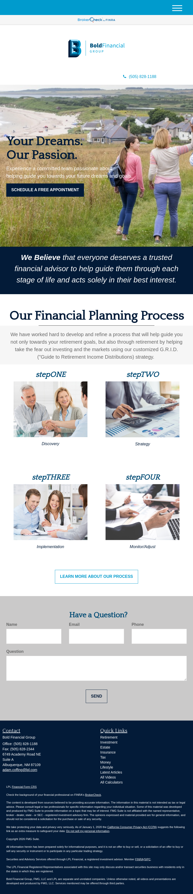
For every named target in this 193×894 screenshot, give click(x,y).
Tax (103, 757)
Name (11, 624)
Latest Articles (111, 772)
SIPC (147, 859)
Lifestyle (106, 767)
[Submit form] (96, 696)
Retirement (108, 737)
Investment (108, 742)
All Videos (108, 777)
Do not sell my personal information (87, 831)
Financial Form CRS (24, 786)
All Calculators (111, 782)
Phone (138, 624)
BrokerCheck (93, 794)
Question (15, 651)
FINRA (139, 859)
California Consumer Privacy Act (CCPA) (132, 827)
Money (105, 762)
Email (74, 624)
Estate (105, 747)
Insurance (108, 752)
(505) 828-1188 (139, 76)
